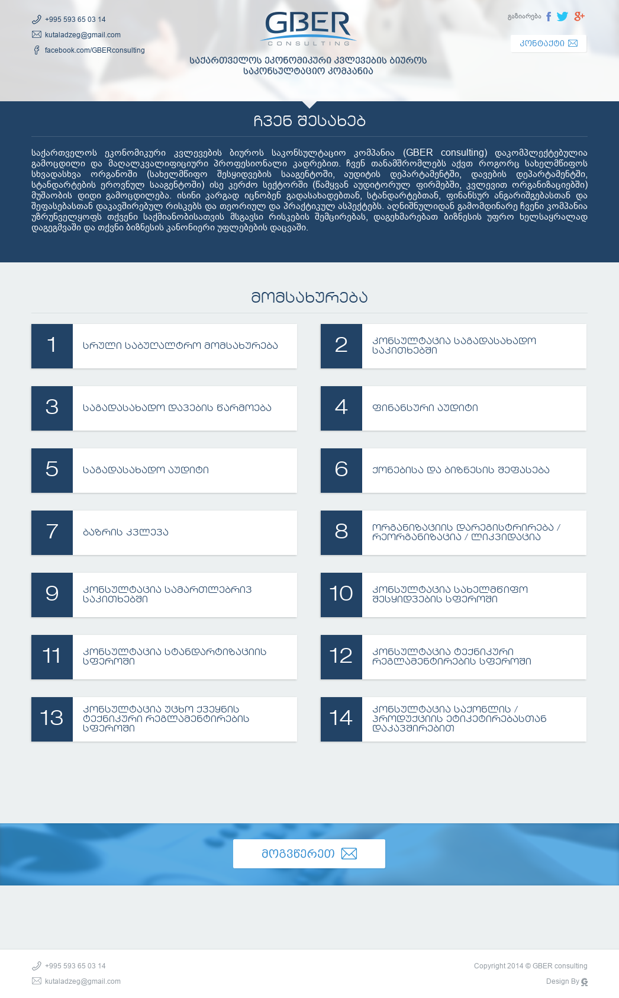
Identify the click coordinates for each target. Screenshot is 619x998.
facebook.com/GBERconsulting (95, 50)
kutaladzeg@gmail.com (83, 35)
